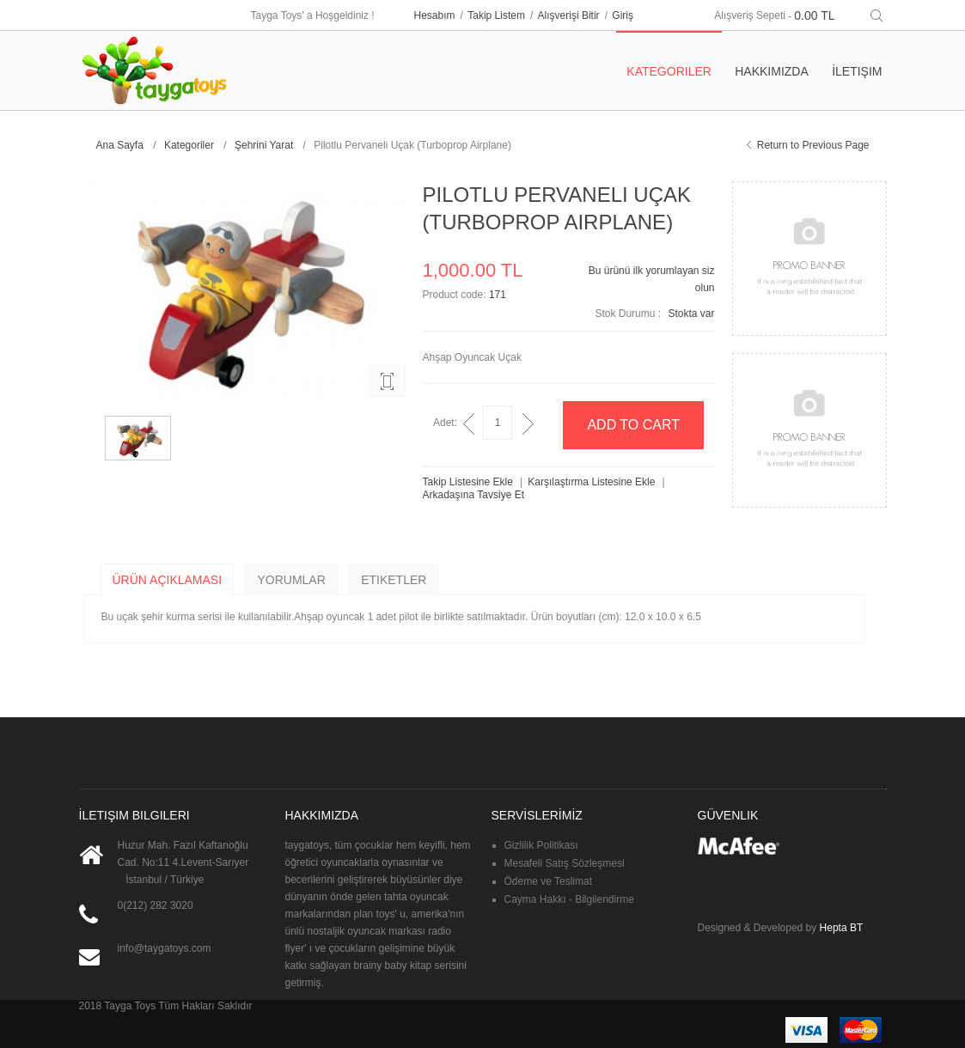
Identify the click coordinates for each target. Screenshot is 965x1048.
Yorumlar (291, 580)
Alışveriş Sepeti (749, 15)
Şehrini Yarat (264, 145)
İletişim (857, 71)
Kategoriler (189, 145)
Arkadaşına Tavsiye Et (474, 495)
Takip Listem (496, 15)
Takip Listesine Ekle (468, 482)
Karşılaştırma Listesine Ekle (591, 482)
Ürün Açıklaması (168, 580)
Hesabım (434, 15)
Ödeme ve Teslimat (548, 881)
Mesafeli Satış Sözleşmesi (564, 863)
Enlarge (388, 381)
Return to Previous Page (813, 145)
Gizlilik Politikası (541, 845)
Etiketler (393, 580)
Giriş (622, 15)
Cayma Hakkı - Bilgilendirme (569, 899)
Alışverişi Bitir (569, 15)
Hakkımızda (772, 71)
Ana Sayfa (120, 145)
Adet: (445, 423)
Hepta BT (842, 928)
